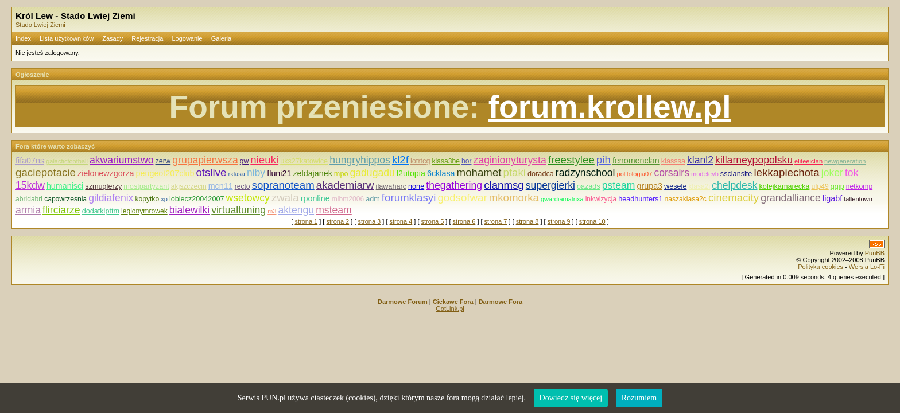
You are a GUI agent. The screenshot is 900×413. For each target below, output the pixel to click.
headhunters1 (640, 199)
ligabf (832, 198)
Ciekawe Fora (453, 301)
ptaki (514, 172)
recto (242, 186)
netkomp (859, 186)
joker (832, 172)
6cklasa (441, 173)
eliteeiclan (808, 161)
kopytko (147, 199)
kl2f (400, 160)
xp (164, 199)
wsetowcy (248, 198)
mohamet (479, 172)
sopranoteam (283, 185)
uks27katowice (304, 161)
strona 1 (305, 221)
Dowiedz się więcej (571, 397)
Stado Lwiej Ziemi (40, 24)
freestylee (571, 160)
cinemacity (733, 198)
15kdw (30, 185)
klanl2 (700, 160)
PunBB (875, 253)
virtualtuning (238, 210)
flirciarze (61, 210)
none (416, 186)
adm (373, 199)
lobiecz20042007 (196, 199)
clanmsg (504, 185)
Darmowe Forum (403, 301)
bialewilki (189, 210)
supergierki (550, 185)
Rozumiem (639, 397)
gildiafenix (110, 198)
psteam (618, 185)
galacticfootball (67, 161)
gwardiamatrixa (562, 199)
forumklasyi (409, 198)
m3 (271, 211)
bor (466, 161)
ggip (837, 186)
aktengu (296, 210)
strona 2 (337, 221)
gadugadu (372, 172)
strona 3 (369, 221)
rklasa (236, 173)
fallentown (858, 199)
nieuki (264, 160)
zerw (163, 161)
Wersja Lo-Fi (867, 266)
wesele (675, 186)
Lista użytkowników (67, 38)
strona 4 (401, 221)
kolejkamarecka (784, 186)
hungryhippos (359, 160)
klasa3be (446, 161)
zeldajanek (312, 173)
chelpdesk (734, 185)
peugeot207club (165, 173)
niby (256, 172)
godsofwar (462, 198)
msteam (334, 210)
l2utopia (411, 173)
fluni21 (279, 173)
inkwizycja (600, 199)
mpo (341, 174)
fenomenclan (636, 160)
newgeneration (845, 161)
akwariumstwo (121, 160)
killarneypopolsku (754, 160)
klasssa (673, 161)
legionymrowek (144, 211)
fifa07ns (29, 160)
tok (851, 172)
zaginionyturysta (510, 160)
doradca (540, 174)
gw (244, 161)
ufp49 (819, 186)
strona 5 (432, 221)
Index (23, 38)
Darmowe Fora (500, 301)
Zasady (112, 38)
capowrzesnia (65, 199)
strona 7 (495, 221)
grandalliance (791, 198)
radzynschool (585, 172)
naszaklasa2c (686, 199)
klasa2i (700, 186)
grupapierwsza (205, 160)
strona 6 (464, 221)
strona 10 (592, 221)
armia (28, 210)
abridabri (28, 199)
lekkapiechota (786, 172)
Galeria (221, 38)
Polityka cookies (820, 266)
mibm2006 (348, 199)
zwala (285, 198)
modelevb (705, 173)
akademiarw (345, 185)
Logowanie (187, 38)
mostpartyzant (146, 186)
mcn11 (220, 185)
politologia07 (635, 173)
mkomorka (514, 198)
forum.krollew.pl (609, 106)
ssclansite (736, 174)
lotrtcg (420, 161)
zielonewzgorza (105, 173)
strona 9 (559, 221)
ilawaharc (391, 186)
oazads (588, 186)
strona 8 (527, 221)
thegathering (454, 185)
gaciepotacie (45, 172)
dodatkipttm (100, 211)
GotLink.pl (450, 308)
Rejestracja (147, 38)
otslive (211, 172)
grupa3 (650, 185)
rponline (315, 198)
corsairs (671, 172)
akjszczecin (189, 186)
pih (603, 160)
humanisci (64, 185)
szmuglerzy (103, 186)
